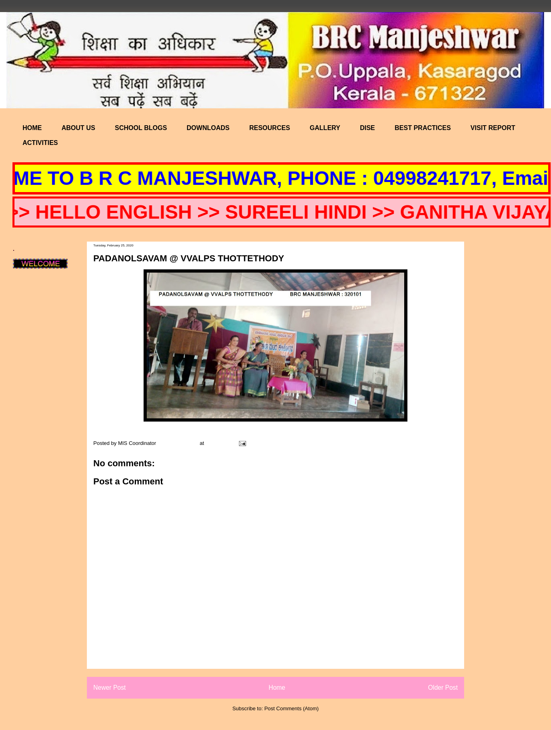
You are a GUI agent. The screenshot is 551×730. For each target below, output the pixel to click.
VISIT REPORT (493, 127)
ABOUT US (78, 127)
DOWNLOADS (208, 127)
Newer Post (109, 687)
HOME (32, 127)
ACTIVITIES (40, 142)
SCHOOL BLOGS (141, 127)
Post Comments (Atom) (291, 708)
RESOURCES (269, 127)
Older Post (443, 687)
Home (277, 687)
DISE (367, 127)
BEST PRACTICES (423, 127)
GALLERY (325, 127)
